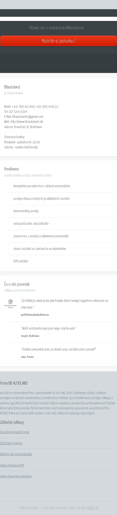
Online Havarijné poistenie (16, 476)
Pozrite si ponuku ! (58, 41)
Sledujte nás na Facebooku (16, 454)
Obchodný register (11, 443)
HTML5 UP (93, 508)
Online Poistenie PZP (12, 465)
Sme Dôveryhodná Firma (14, 432)
